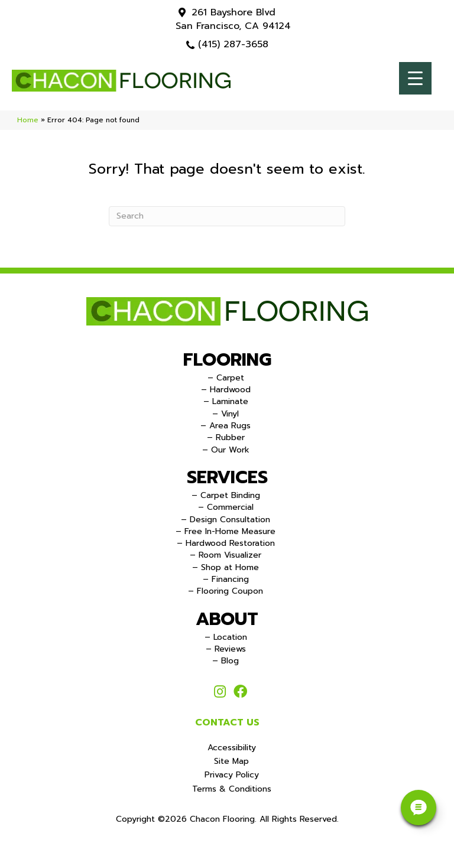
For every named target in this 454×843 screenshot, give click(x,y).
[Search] (227, 216)
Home (27, 120)
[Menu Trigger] (415, 78)
